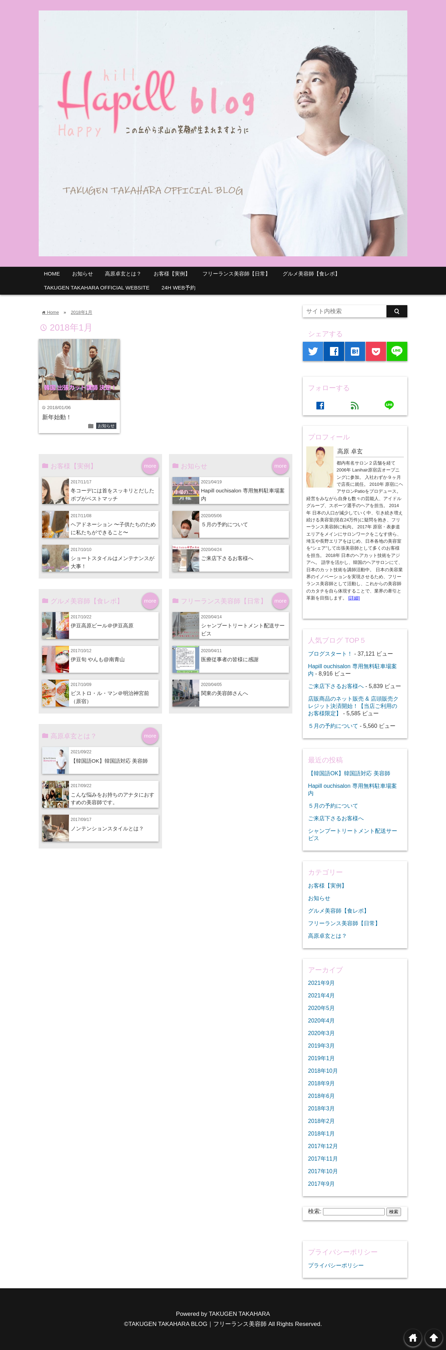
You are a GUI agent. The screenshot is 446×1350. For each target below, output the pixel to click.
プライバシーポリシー (336, 1265)
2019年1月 (321, 1058)
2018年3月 (321, 1108)
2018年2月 (321, 1121)
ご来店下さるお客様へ (227, 558)
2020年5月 (321, 1008)
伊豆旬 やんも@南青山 (100, 659)
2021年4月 (321, 995)
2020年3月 (321, 1033)
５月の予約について (224, 524)
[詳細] (354, 598)
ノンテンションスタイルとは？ (107, 828)
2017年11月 (323, 1158)
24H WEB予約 (178, 288)
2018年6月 (321, 1096)
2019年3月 (321, 1045)
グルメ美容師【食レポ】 (311, 274)
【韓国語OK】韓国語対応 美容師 (109, 761)
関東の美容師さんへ (224, 693)
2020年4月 (321, 1020)
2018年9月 (321, 1083)
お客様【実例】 (172, 274)
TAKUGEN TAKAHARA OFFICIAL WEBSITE (96, 288)
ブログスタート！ (330, 653)
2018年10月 (323, 1071)
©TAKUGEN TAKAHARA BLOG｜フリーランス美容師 (195, 1324)
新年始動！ (57, 417)
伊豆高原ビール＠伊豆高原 (102, 625)
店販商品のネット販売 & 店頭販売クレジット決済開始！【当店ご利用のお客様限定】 (353, 705)
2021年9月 (321, 983)
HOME (52, 274)
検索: (315, 1211)
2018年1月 (81, 312)
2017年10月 (323, 1171)
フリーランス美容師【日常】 (236, 274)
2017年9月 (321, 1184)
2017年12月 (323, 1146)
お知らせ (82, 274)
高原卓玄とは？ (123, 274)
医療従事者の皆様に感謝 (230, 659)
